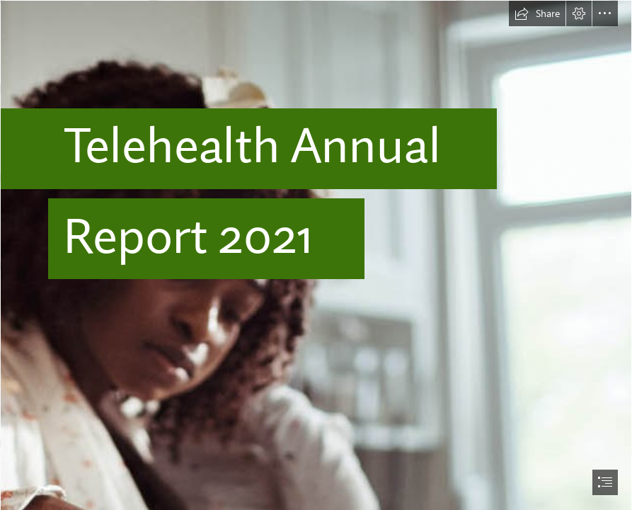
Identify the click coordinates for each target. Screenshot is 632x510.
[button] (537, 13)
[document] (316, 255)
